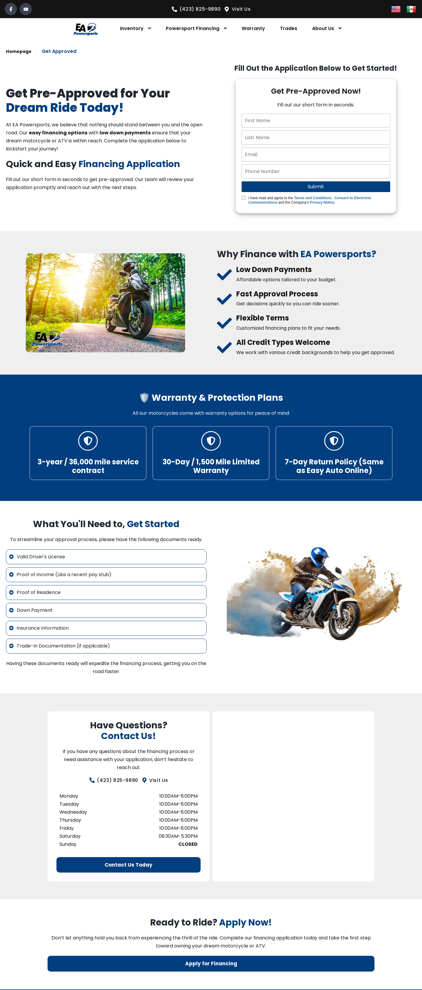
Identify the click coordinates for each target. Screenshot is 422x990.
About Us (323, 28)
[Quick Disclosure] (243, 198)
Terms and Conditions (313, 198)
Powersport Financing (192, 28)
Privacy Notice (322, 202)
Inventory (132, 28)
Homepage (20, 51)
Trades (288, 28)
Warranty (253, 28)
